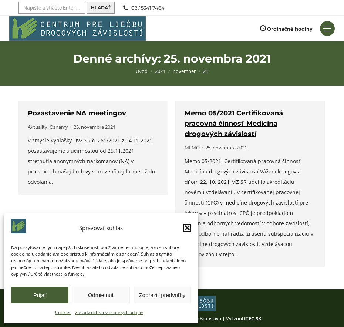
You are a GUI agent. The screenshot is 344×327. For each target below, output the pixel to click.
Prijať (40, 295)
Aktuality (37, 127)
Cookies (63, 312)
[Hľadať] (51, 8)
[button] (187, 228)
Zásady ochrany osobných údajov (109, 312)
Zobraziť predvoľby (162, 295)
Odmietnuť (101, 295)
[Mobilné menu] (327, 28)
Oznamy (59, 127)
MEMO (192, 147)
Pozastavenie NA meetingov (77, 113)
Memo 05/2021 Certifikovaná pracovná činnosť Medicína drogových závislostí (234, 123)
